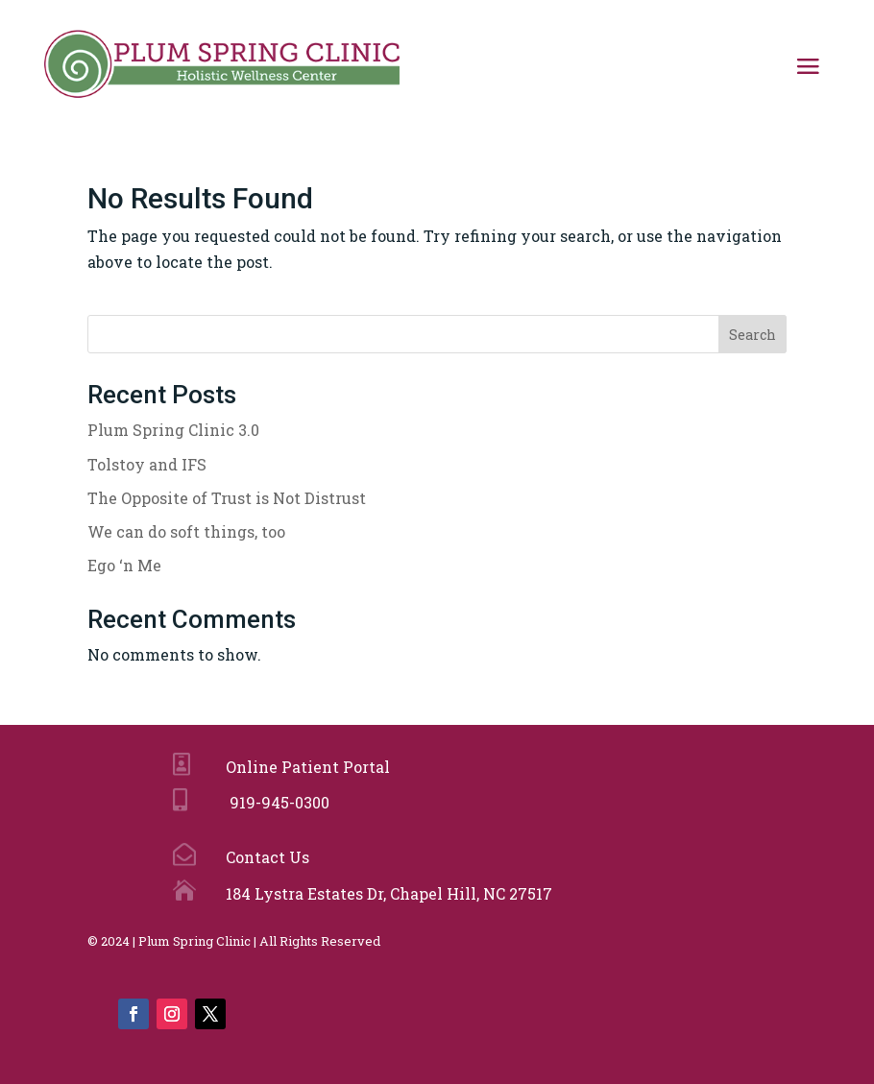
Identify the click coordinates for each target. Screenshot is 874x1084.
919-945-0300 (275, 802)
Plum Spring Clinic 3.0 (173, 430)
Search (752, 334)
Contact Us (265, 857)
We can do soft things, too (186, 531)
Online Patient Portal (304, 767)
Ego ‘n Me (124, 565)
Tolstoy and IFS (146, 464)
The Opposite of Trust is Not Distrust (226, 498)
